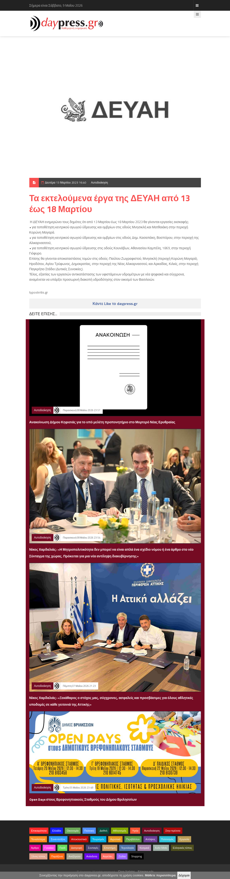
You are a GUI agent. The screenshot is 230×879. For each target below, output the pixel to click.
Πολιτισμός (167, 839)
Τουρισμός (98, 839)
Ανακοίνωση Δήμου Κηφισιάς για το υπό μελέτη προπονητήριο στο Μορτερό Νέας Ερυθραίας (102, 422)
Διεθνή (103, 831)
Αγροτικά (115, 839)
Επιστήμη (109, 848)
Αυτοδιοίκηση (99, 182)
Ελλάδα (56, 831)
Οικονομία (72, 831)
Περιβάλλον (133, 839)
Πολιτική (89, 831)
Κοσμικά (144, 848)
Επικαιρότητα (39, 831)
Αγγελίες (108, 856)
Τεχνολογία (127, 848)
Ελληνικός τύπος (182, 848)
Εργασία (184, 839)
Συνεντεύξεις (58, 839)
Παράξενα (57, 856)
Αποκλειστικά (79, 839)
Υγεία (135, 831)
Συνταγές (93, 848)
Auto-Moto (161, 848)
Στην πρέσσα (172, 831)
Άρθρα (35, 848)
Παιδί (62, 848)
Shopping (136, 856)
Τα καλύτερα (38, 839)
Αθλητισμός (119, 831)
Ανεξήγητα (74, 856)
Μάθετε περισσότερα (160, 875)
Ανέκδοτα (91, 856)
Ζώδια (122, 856)
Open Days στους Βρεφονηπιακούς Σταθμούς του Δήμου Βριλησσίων (83, 799)
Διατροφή (76, 848)
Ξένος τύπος (38, 856)
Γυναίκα (49, 848)
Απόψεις (150, 839)
